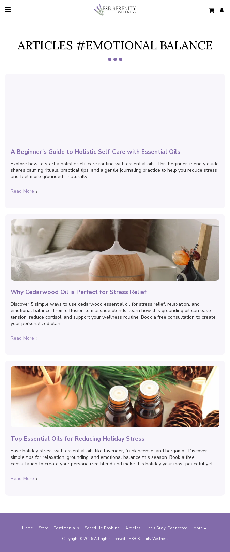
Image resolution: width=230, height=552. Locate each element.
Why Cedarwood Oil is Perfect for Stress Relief (79, 292)
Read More (25, 191)
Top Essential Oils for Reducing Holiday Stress (77, 439)
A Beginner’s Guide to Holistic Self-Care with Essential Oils (95, 152)
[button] (7, 10)
